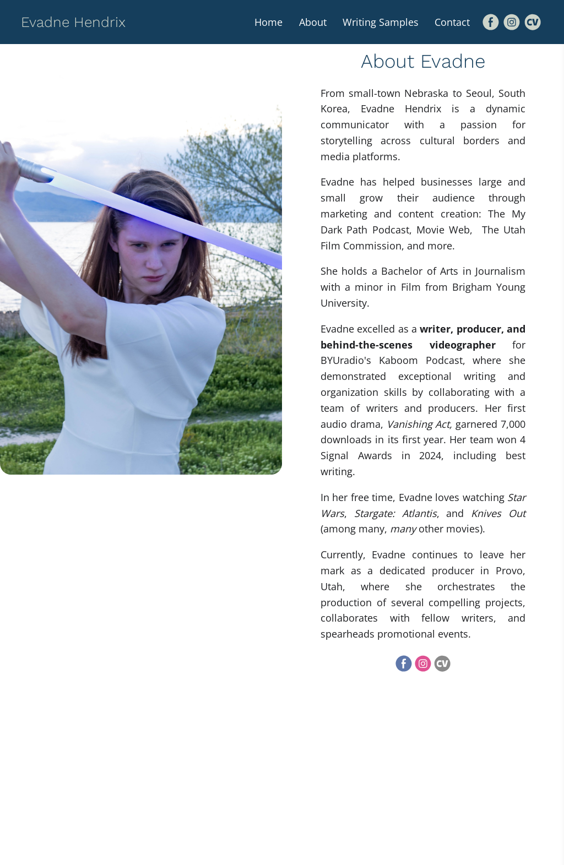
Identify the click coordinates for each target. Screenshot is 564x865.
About (312, 22)
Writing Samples (380, 22)
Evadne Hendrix (73, 22)
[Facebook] (490, 22)
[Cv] (532, 22)
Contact (452, 22)
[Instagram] (511, 22)
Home (267, 22)
